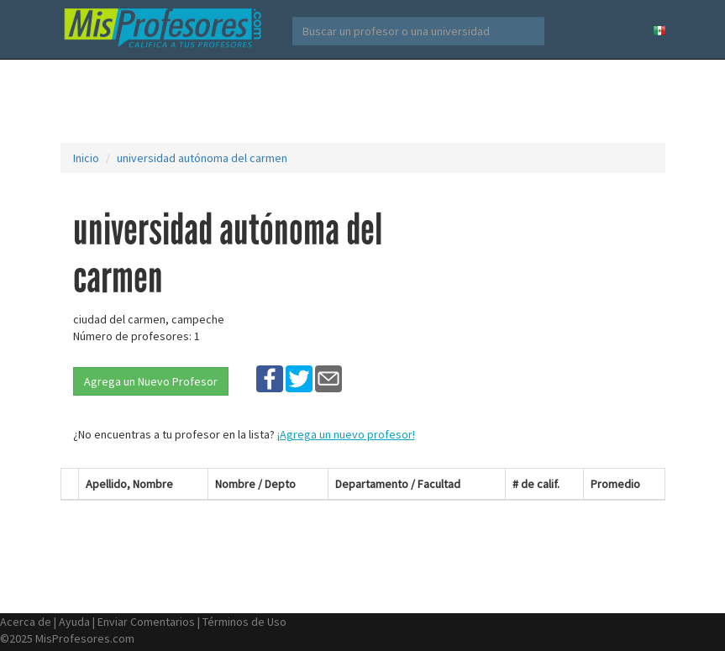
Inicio (86, 157)
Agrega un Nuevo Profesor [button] (151, 381)
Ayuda (74, 621)
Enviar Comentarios (146, 621)
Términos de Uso (244, 621)
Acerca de (25, 621)
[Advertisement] (366, 101)
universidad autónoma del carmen (202, 157)
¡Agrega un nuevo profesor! (346, 434)
